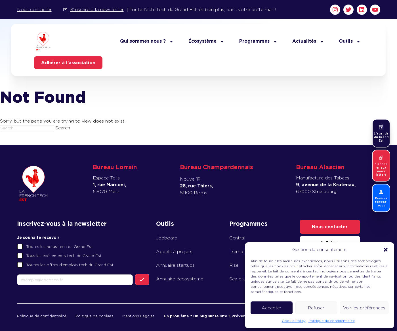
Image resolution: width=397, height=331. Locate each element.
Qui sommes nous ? (143, 41)
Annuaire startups (175, 265)
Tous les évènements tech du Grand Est (64, 255)
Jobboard (166, 238)
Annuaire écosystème (179, 279)
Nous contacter (34, 9)
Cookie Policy (294, 320)
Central (237, 238)
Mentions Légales (138, 316)
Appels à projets (174, 251)
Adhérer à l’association (68, 62)
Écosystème (202, 41)
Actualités (304, 41)
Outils (346, 41)
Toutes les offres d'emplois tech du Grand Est (70, 264)
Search (62, 128)
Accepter (272, 308)
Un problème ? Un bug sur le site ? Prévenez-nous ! (213, 316)
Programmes (254, 41)
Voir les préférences (364, 308)
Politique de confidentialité (331, 320)
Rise (233, 265)
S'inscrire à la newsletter (97, 9)
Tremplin (238, 251)
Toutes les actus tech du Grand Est (59, 246)
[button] (385, 250)
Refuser (316, 308)
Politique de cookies (94, 316)
